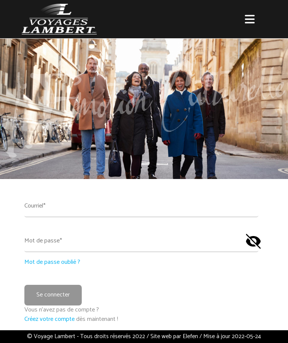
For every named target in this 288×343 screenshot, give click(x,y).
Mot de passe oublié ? (52, 262)
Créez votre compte (50, 319)
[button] (249, 19)
